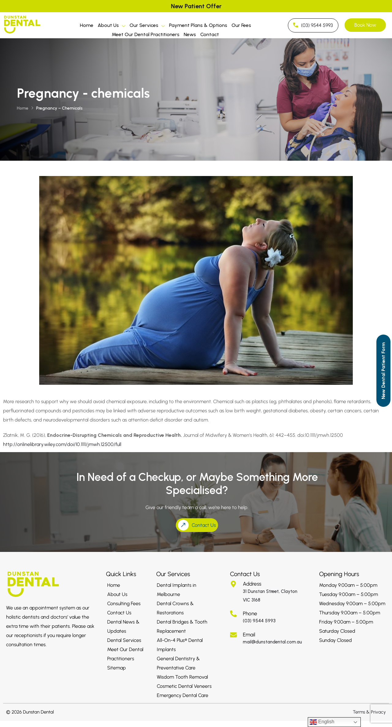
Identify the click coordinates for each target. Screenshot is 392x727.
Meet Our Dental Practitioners (145, 34)
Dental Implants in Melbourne (176, 589)
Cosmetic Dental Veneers (184, 686)
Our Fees (241, 25)
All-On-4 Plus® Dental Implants (180, 644)
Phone (250, 613)
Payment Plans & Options (198, 25)
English (322, 722)
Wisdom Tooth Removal (182, 677)
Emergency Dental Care (182, 695)
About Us (111, 26)
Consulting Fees (124, 603)
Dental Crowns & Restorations (175, 608)
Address (252, 584)
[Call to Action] (383, 371)
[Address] (233, 584)
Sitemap (116, 668)
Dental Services (124, 640)
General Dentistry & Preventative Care (178, 663)
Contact (209, 34)
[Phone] (233, 613)
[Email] (233, 634)
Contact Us (119, 613)
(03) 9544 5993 (259, 621)
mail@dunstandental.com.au (272, 642)
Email (249, 634)
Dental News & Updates (123, 626)
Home (86, 25)
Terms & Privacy (369, 712)
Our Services (147, 26)
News (190, 34)
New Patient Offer (196, 6)
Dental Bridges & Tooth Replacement (182, 626)
